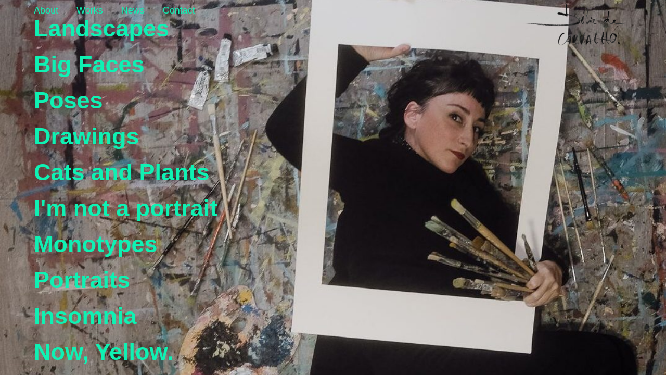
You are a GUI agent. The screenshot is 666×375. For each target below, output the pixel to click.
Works (89, 10)
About (46, 10)
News (133, 10)
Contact (179, 10)
